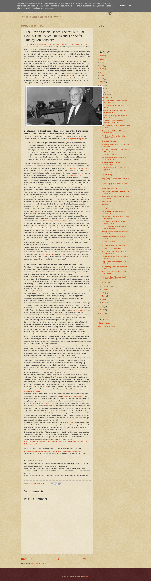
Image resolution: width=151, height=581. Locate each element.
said (70, 75)
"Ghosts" (105, 205)
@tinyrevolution (37, 460)
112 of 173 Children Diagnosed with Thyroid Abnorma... (114, 227)
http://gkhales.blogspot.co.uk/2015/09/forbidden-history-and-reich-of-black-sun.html (53, 451)
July (103, 293)
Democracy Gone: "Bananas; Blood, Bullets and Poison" (114, 278)
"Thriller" (104, 208)
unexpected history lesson (77, 139)
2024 (102, 62)
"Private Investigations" (109, 188)
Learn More (122, 6)
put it (36, 211)
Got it (131, 6)
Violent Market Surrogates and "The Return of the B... (114, 252)
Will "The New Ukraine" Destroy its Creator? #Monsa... (113, 137)
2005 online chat (48, 254)
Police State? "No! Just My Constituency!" (111, 163)
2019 (102, 79)
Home (57, 559)
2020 (102, 75)
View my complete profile (106, 326)
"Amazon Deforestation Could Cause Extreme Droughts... (114, 158)
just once (79, 249)
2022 (102, 69)
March (104, 302)
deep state (50, 403)
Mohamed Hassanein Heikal (78, 168)
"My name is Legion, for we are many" (114, 245)
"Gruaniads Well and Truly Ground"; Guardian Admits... (114, 111)
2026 (102, 56)
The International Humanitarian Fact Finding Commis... (114, 222)
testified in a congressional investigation (54, 221)
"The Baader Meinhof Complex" (112, 248)
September (106, 286)
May (103, 299)
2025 (102, 59)
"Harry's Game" (107, 202)
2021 (102, 72)
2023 (102, 66)
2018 (102, 82)
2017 (102, 85)
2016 (102, 88)
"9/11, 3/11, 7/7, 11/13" (109, 141)
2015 (102, 92)
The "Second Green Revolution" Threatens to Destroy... (112, 121)
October (105, 283)
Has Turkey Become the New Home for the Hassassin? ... (115, 101)
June (104, 296)
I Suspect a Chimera (109, 242)
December (106, 94)
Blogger (86, 576)
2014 (102, 307)
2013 (102, 310)
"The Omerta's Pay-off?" (110, 154)
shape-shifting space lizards (72, 396)
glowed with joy (79, 310)
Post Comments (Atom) (38, 564)
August (104, 289)
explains (34, 291)
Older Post (88, 559)
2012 (102, 313)
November (106, 98)
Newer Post (26, 559)
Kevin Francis (105, 323)
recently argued (68, 422)
